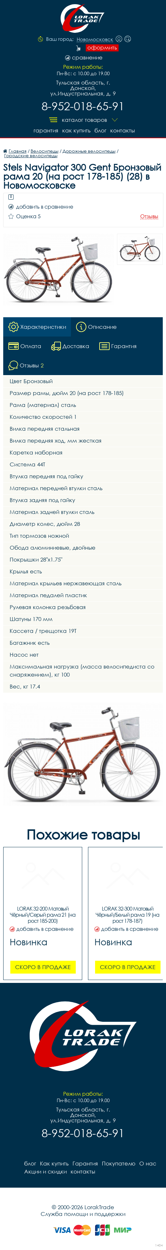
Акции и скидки (45, 1171)
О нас (147, 1163)
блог (100, 130)
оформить (102, 47)
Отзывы (149, 216)
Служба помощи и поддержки (83, 1213)
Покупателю (118, 1163)
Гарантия (46, 130)
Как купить (76, 130)
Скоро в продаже (43, 967)
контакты (122, 130)
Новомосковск (95, 39)
